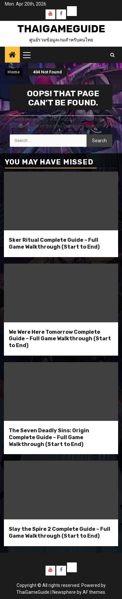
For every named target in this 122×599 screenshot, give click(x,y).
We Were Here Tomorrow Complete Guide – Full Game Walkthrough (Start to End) (60, 339)
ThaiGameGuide (61, 29)
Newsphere (64, 592)
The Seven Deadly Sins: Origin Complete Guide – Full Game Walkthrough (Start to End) (49, 437)
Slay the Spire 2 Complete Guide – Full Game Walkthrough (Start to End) (59, 532)
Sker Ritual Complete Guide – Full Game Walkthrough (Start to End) (54, 243)
